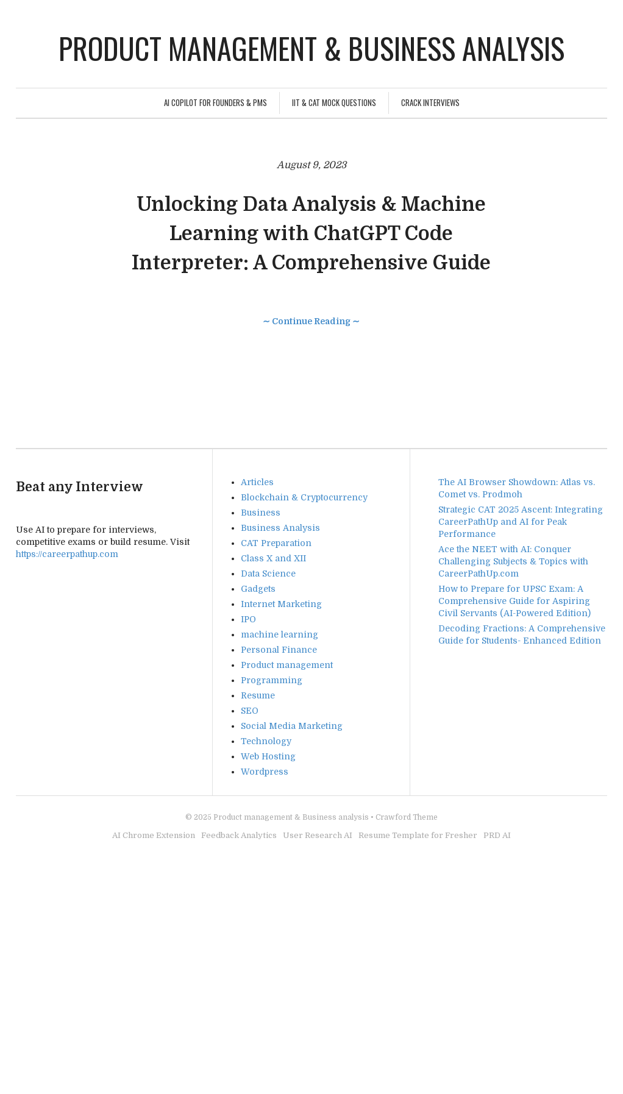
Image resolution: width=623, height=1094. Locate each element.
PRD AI (497, 835)
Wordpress (264, 771)
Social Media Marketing (292, 726)
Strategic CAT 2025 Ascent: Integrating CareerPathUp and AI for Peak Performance (520, 522)
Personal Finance (279, 650)
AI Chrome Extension (153, 835)
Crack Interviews (430, 102)
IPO (248, 619)
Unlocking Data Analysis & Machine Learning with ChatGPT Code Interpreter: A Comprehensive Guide (311, 233)
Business (260, 512)
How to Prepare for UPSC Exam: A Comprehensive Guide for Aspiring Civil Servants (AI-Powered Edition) (514, 601)
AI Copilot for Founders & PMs (215, 102)
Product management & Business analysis (311, 47)
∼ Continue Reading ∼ (311, 321)
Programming (271, 680)
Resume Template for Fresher (417, 835)
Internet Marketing (281, 604)
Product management (287, 665)
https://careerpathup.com (67, 554)
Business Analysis (280, 528)
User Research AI (317, 835)
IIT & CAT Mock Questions (334, 102)
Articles (257, 482)
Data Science (268, 573)
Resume (258, 695)
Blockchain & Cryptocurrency (304, 497)
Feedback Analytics (239, 835)
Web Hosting (268, 756)
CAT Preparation (276, 543)
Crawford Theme (407, 817)
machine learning (279, 634)
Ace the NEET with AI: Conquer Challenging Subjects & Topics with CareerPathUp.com (513, 561)
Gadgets (258, 589)
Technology (266, 741)
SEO (249, 711)
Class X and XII (273, 558)
